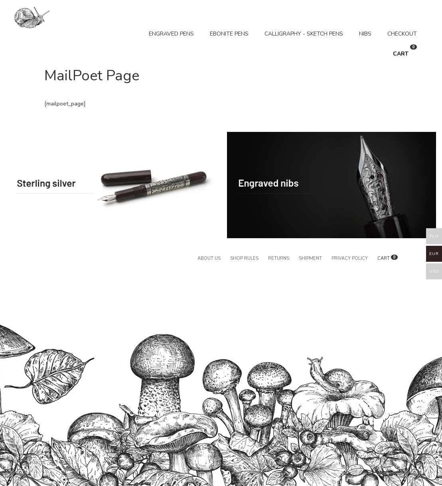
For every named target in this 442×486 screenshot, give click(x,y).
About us (209, 258)
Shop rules (244, 258)
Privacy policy (350, 258)
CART (405, 51)
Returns (278, 258)
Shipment (310, 258)
